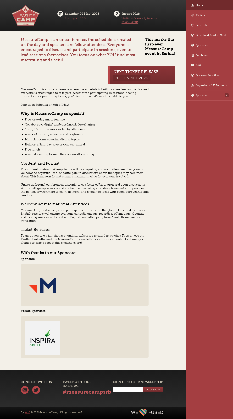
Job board (200, 55)
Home (197, 5)
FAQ (196, 65)
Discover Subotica (205, 75)
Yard (27, 412)
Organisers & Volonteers (209, 85)
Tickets (198, 15)
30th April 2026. (132, 78)
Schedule (199, 25)
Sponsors (199, 45)
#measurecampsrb (87, 392)
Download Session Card (208, 35)
